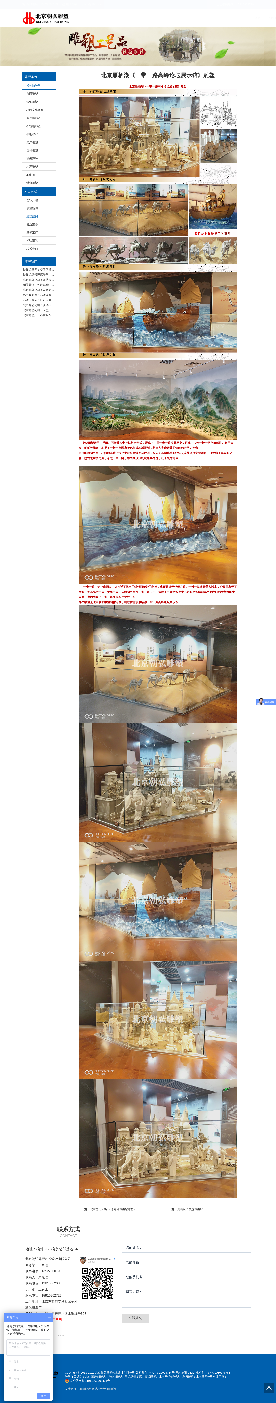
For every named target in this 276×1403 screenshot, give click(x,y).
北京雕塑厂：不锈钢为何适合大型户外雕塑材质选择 (55, 315)
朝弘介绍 (127, 18)
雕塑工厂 (205, 18)
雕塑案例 (166, 18)
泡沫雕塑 (32, 142)
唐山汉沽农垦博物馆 (184, 1209)
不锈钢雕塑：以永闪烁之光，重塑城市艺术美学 (53, 300)
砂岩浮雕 (32, 158)
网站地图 (181, 1372)
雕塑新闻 (146, 18)
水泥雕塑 (32, 166)
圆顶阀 (111, 1388)
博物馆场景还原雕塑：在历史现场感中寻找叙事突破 (55, 274)
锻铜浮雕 (32, 134)
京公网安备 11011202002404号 (90, 1380)
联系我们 (244, 18)
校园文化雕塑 (34, 109)
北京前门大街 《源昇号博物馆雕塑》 (107, 1209)
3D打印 (31, 174)
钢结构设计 (99, 1388)
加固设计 (85, 1388)
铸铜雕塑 (32, 101)
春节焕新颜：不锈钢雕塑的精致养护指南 (48, 295)
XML (191, 1372)
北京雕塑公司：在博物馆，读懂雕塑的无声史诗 (53, 279)
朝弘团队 (224, 18)
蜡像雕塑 (32, 182)
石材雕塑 (32, 150)
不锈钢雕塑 (33, 126)
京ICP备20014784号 (162, 1372)
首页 (110, 18)
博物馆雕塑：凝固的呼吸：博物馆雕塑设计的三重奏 (55, 269)
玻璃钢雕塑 (33, 118)
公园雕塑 (32, 93)
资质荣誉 (185, 18)
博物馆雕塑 (33, 85)
